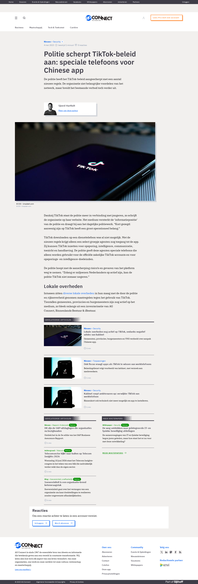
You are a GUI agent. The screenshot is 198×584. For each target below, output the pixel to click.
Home (11, 2)
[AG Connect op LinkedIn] (166, 552)
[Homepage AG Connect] (99, 18)
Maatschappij (35, 27)
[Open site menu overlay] (16, 18)
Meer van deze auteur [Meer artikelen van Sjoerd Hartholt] (68, 110)
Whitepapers (92, 2)
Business (19, 27)
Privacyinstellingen (111, 573)
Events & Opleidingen (41, 2)
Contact (105, 560)
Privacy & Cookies (77, 582)
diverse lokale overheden (78, 293)
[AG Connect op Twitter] (161, 552)
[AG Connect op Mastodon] (171, 552)
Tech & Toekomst (56, 27)
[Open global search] (24, 18)
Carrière (74, 27)
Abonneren (107, 2)
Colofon (105, 565)
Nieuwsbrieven (61, 2)
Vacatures (77, 2)
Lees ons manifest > (23, 569)
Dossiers (22, 2)
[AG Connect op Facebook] (175, 552)
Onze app (106, 569)
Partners (136, 2)
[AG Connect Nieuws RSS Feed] (180, 552)
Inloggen (185, 2)
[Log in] (143, 18)
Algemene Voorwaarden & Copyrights (50, 582)
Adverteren (122, 2)
